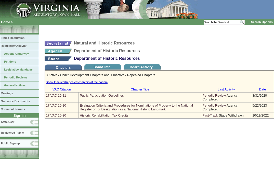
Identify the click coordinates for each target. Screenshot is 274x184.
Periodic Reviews (16, 77)
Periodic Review (214, 95)
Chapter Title (140, 89)
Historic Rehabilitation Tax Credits (104, 115)
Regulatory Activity (14, 45)
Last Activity (226, 89)
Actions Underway (16, 53)
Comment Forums (13, 109)
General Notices (15, 85)
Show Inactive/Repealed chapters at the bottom (77, 82)
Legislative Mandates (18, 69)
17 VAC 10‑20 (56, 105)
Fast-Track (210, 115)
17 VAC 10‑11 (56, 95)
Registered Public (12, 132)
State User (7, 121)
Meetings (7, 93)
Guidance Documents (15, 101)
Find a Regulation (12, 37)
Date (262, 89)
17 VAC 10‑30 (56, 115)
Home (5, 22)
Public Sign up (10, 143)
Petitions (10, 61)
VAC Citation (62, 89)
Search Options (262, 22)
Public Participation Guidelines (102, 95)
